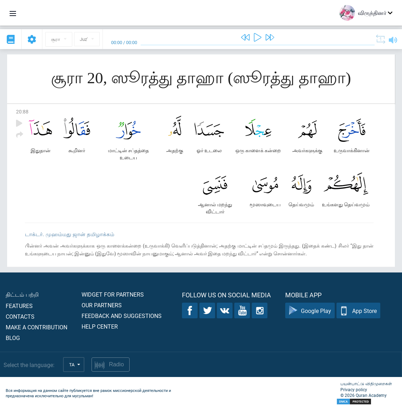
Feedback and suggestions (122, 315)
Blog (13, 337)
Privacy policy (353, 389)
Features (19, 305)
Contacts (20, 316)
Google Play (310, 310)
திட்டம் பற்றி (22, 294)
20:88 (22, 111)
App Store (358, 310)
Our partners (102, 305)
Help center (100, 326)
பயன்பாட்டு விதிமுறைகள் (366, 383)
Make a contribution (36, 327)
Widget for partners (113, 294)
